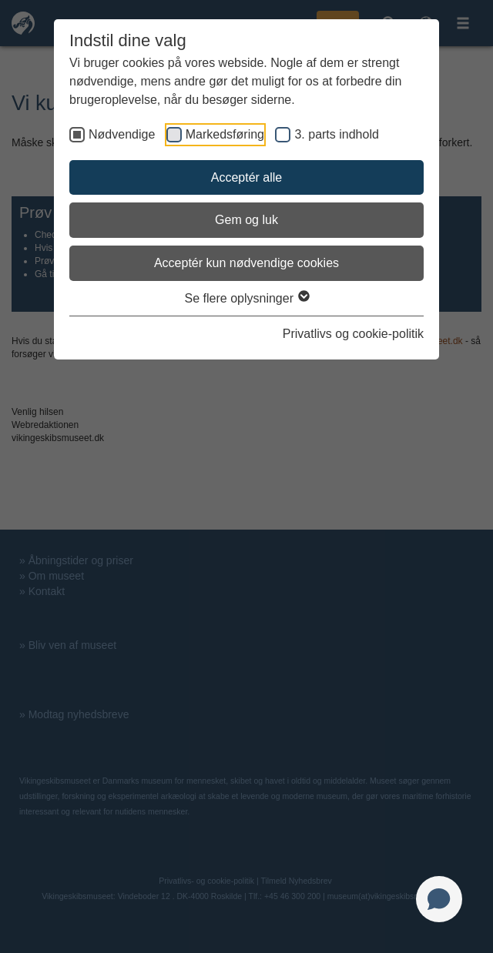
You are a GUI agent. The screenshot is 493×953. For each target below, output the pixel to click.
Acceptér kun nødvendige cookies (246, 262)
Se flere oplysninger (247, 298)
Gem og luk (246, 219)
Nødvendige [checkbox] (122, 134)
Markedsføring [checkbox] (225, 134)
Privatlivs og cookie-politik (353, 333)
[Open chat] (439, 899)
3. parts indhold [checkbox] (336, 134)
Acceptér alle (247, 177)
